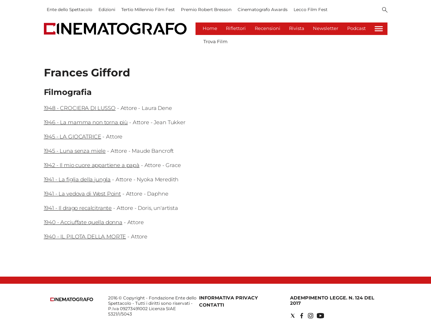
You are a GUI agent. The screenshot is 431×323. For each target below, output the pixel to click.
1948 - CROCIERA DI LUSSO (80, 108)
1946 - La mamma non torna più (86, 122)
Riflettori (236, 28)
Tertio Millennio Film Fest (148, 9)
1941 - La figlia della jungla (77, 179)
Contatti (211, 305)
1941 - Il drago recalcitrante (78, 208)
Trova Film (215, 41)
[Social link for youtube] (320, 315)
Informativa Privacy (228, 298)
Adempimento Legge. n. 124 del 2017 (332, 300)
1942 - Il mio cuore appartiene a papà (92, 165)
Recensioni (267, 28)
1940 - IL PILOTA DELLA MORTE (85, 236)
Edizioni (106, 9)
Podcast (356, 28)
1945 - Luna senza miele (75, 150)
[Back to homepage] (71, 299)
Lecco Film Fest (311, 9)
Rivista (296, 28)
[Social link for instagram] (310, 315)
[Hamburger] (379, 29)
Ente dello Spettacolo (69, 9)
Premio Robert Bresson (206, 9)
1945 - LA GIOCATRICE (72, 136)
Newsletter (325, 28)
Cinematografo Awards (263, 9)
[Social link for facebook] (301, 315)
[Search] (384, 10)
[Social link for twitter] (292, 315)
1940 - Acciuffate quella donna (83, 222)
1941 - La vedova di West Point (82, 193)
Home (210, 28)
